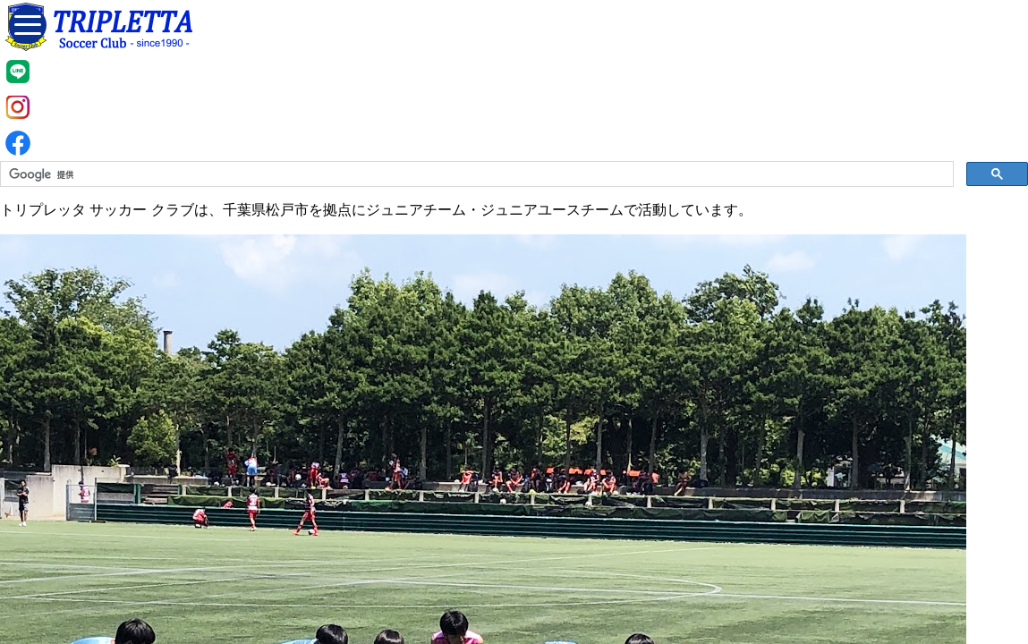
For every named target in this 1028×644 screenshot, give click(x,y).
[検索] (475, 174)
